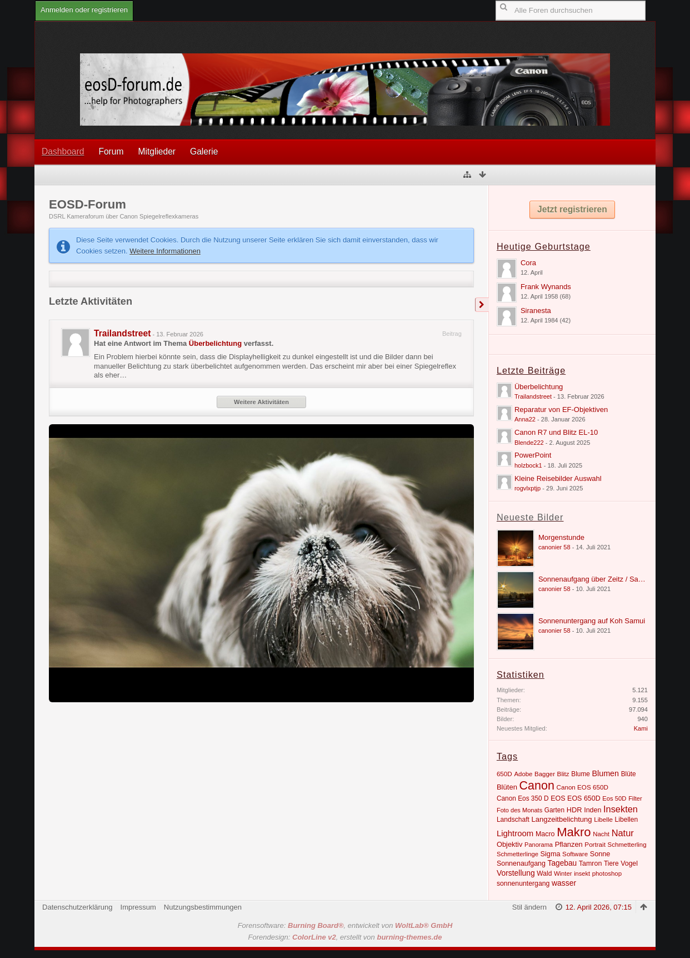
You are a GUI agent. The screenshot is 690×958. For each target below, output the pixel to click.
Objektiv (510, 844)
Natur (623, 833)
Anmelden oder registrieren (84, 10)
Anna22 (525, 419)
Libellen (626, 819)
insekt (582, 873)
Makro (574, 832)
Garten (554, 810)
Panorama (538, 844)
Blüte (628, 774)
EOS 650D (584, 798)
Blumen (605, 773)
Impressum (138, 907)
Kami (641, 728)
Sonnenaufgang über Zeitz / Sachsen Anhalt (608, 579)
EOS (558, 798)
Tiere (611, 863)
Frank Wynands (546, 286)
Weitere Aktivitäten (261, 402)
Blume (580, 774)
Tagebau (562, 863)
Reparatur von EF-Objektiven (561, 409)
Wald (544, 873)
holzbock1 (528, 465)
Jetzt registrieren (572, 209)
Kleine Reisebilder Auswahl (558, 478)
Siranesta (536, 310)
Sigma (551, 854)
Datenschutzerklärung (77, 907)
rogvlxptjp (527, 488)
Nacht (601, 834)
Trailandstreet (122, 333)
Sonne (600, 854)
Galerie (204, 151)
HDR (574, 810)
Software (575, 853)
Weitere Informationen (165, 251)
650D (504, 773)
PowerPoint (532, 455)
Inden (592, 810)
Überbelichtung (215, 343)
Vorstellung (516, 872)
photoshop (607, 873)
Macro (545, 834)
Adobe (523, 774)
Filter (635, 798)
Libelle (603, 819)
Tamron (590, 863)
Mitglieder (157, 151)
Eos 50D (614, 798)
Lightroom (515, 833)
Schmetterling (627, 844)
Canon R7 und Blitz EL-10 (556, 432)
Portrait (595, 844)
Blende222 (529, 442)
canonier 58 (554, 547)
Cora (528, 263)
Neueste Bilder (530, 517)
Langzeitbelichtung (562, 819)
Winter (563, 873)
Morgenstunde (561, 537)
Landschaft (513, 819)
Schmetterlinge (517, 854)
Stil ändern (529, 907)
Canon (536, 785)
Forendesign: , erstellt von (345, 937)
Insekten (620, 809)
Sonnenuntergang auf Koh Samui (591, 621)
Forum (110, 151)
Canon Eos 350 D (523, 798)
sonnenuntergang (523, 883)
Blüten (507, 787)
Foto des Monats (519, 810)
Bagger (544, 774)
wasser (564, 882)
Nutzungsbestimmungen (203, 907)
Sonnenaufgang (521, 863)
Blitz (563, 773)
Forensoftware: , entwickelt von (345, 925)
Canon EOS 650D (582, 787)
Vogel (629, 863)
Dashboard (63, 151)
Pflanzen (569, 844)
